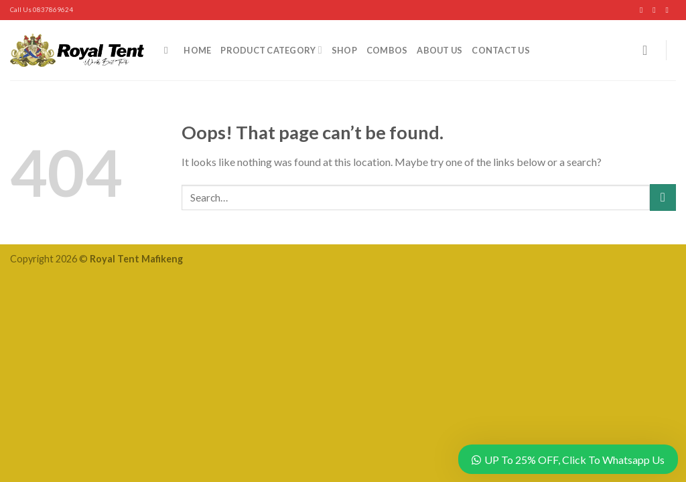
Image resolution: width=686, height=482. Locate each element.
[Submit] (663, 197)
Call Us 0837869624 (41, 9)
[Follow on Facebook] (644, 10)
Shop (344, 50)
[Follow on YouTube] (669, 10)
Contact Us (501, 50)
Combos (387, 50)
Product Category (271, 50)
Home (197, 50)
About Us (439, 50)
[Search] (169, 50)
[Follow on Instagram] (657, 10)
